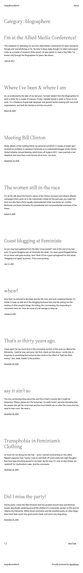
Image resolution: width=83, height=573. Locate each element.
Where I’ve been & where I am (35, 87)
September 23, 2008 (11, 161)
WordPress (74, 564)
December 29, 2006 (11, 520)
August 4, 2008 (9, 214)
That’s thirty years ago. (30, 340)
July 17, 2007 (9, 264)
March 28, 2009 (10, 111)
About (76, 5)
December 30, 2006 (11, 364)
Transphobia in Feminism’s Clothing (32, 443)
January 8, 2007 (10, 314)
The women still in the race (32, 187)
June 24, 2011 (9, 61)
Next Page (73, 543)
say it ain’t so (17, 390)
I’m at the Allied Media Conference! (40, 37)
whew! (11, 290)
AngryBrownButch (11, 5)
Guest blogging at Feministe (32, 240)
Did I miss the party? (25, 496)
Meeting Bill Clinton (24, 137)
